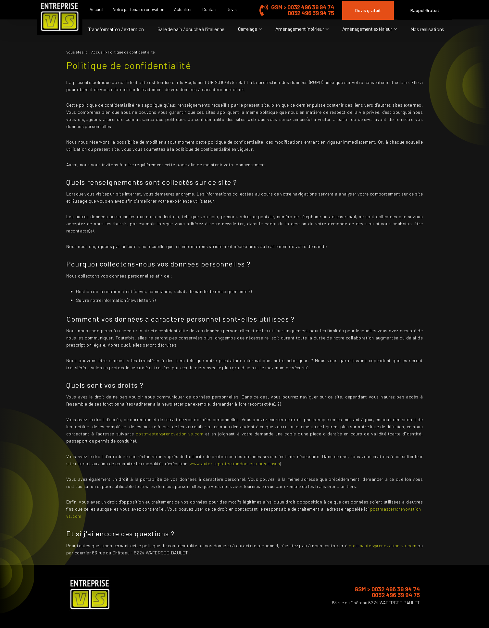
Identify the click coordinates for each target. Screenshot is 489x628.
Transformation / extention (116, 29)
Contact (209, 9)
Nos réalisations (427, 29)
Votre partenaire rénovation (138, 9)
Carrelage (247, 29)
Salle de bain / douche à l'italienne (190, 29)
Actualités (183, 9)
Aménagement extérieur (367, 29)
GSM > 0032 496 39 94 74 (302, 7)
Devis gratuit (368, 10)
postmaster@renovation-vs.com (170, 433)
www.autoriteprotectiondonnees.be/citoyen (235, 463)
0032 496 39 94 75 (311, 13)
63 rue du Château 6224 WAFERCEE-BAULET (376, 602)
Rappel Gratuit (424, 10)
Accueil (96, 9)
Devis (232, 9)
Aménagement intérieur (299, 29)
